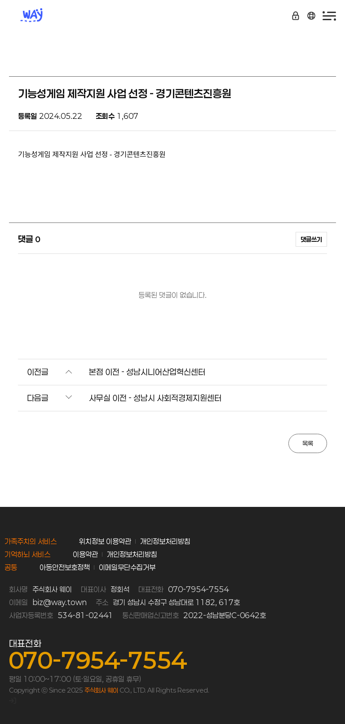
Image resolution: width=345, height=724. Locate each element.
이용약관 (85, 554)
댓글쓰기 (311, 239)
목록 (307, 443)
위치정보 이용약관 (105, 541)
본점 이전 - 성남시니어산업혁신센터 (147, 372)
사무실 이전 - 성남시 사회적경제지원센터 (155, 398)
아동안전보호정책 (65, 567)
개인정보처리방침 (165, 541)
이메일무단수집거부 (127, 567)
